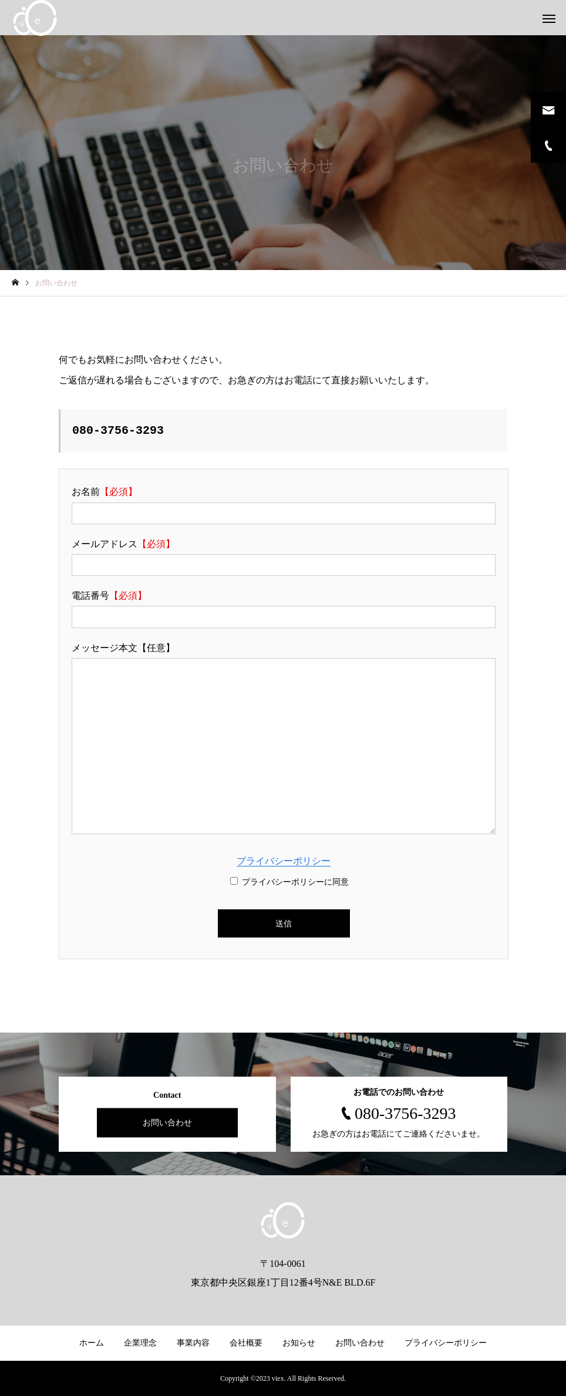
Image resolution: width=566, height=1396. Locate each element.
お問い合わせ (167, 1122)
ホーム (91, 1342)
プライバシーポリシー (284, 861)
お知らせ (298, 1342)
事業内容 (193, 1342)
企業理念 (140, 1342)
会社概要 (246, 1342)
